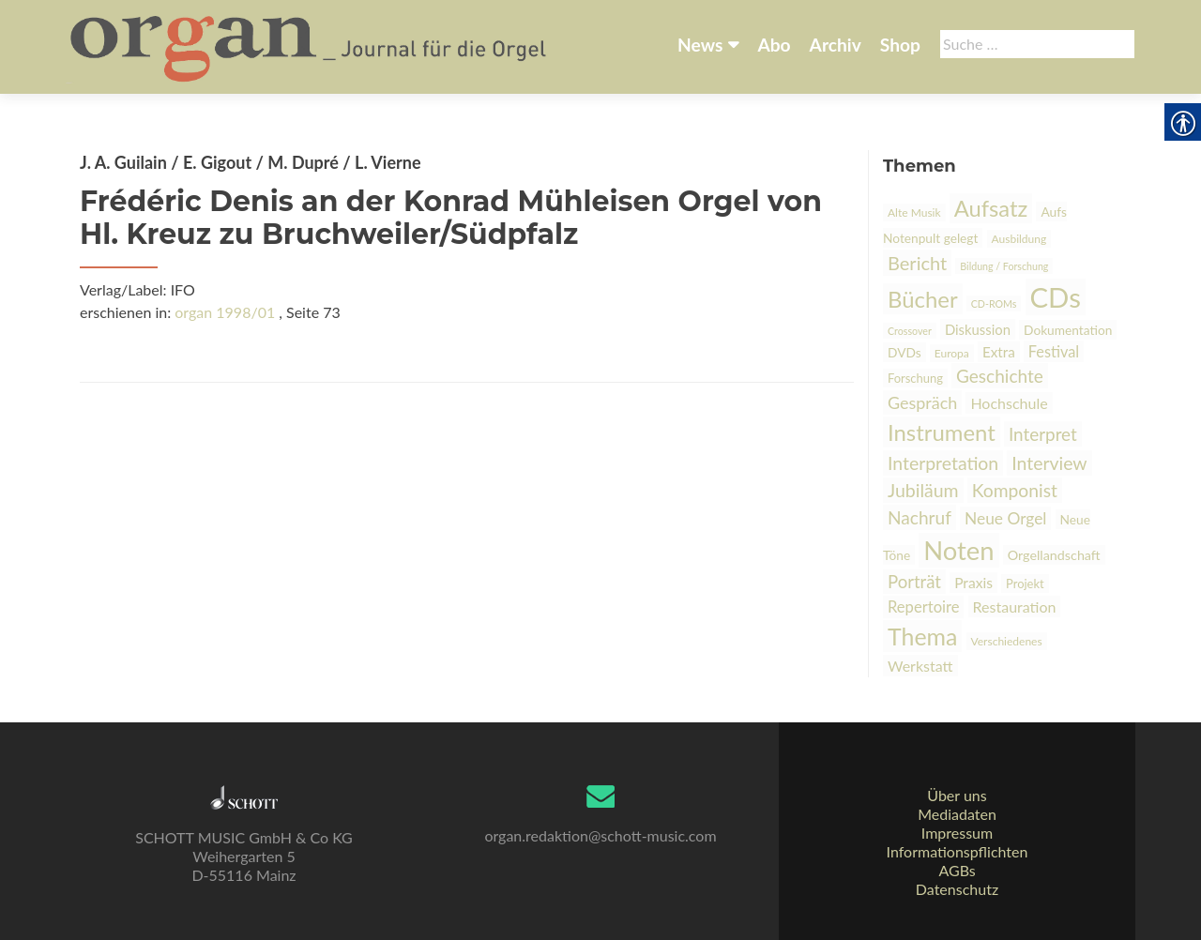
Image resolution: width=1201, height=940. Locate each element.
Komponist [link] (1014, 490)
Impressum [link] (957, 832)
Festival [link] (1053, 351)
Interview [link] (1049, 463)
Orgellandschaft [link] (1054, 555)
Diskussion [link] (978, 329)
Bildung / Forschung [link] (1004, 266)
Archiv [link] (835, 44)
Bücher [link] (923, 298)
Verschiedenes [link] (1006, 641)
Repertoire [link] (923, 607)
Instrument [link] (942, 432)
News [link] (699, 44)
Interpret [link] (1043, 434)
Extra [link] (998, 351)
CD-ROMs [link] (994, 303)
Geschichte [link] (999, 376)
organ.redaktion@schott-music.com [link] (600, 835)
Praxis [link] (973, 582)
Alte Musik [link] (914, 212)
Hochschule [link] (1008, 403)
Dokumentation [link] (1068, 330)
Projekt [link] (1025, 583)
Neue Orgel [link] (1005, 518)
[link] (310, 45)
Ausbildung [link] (1019, 239)
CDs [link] (1055, 296)
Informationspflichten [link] (957, 851)
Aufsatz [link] (991, 208)
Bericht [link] (917, 262)
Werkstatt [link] (920, 666)
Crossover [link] (910, 331)
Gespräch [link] (922, 402)
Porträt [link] (914, 581)
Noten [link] (958, 550)
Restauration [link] (1015, 606)
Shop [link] (900, 44)
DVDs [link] (904, 352)
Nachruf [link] (919, 517)
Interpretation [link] (943, 463)
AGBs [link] (956, 870)
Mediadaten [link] (957, 814)
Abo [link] (773, 44)
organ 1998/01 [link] (225, 312)
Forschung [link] (915, 378)
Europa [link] (952, 353)
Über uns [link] (956, 795)
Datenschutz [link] (957, 889)
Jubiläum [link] (923, 490)
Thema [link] (922, 636)
